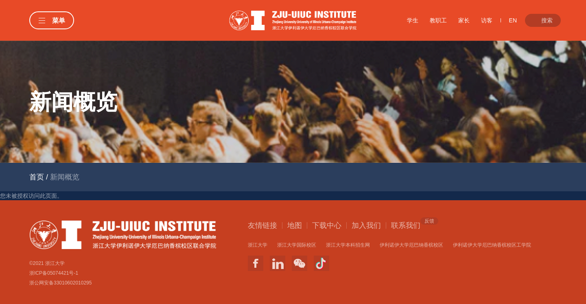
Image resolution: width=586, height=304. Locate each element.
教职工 (438, 20)
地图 (294, 225)
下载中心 (326, 225)
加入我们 (366, 225)
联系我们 (405, 225)
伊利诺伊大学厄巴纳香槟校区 (411, 245)
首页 (36, 177)
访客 (486, 20)
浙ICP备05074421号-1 (53, 273)
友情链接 (262, 225)
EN (513, 20)
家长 (464, 20)
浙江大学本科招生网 (348, 245)
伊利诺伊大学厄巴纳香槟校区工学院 (492, 245)
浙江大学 (257, 245)
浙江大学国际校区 (296, 245)
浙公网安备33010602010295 (60, 283)
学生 (412, 20)
